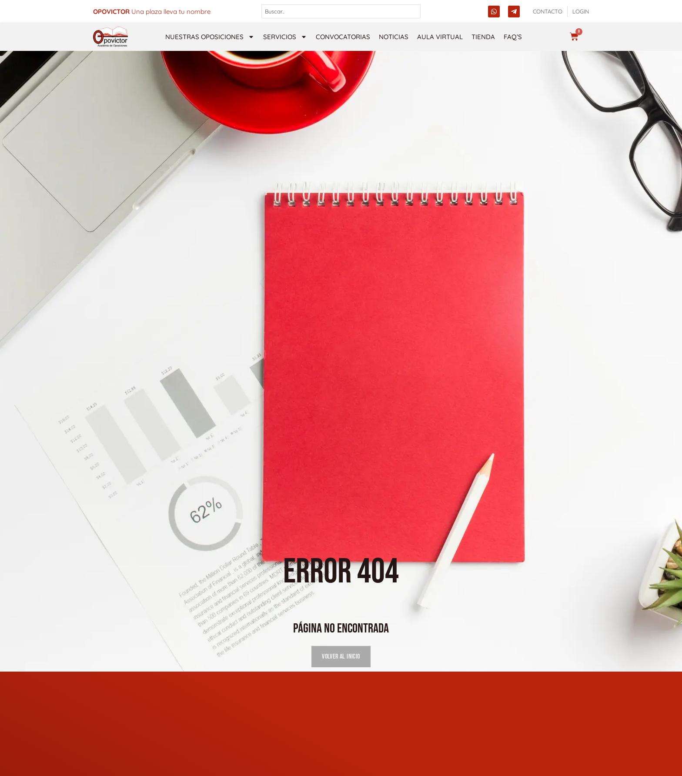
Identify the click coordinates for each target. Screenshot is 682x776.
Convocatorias (343, 37)
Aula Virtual (440, 37)
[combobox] (341, 11)
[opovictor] (110, 37)
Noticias (393, 37)
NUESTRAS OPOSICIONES (209, 36)
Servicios (285, 36)
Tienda (483, 37)
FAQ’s (513, 37)
